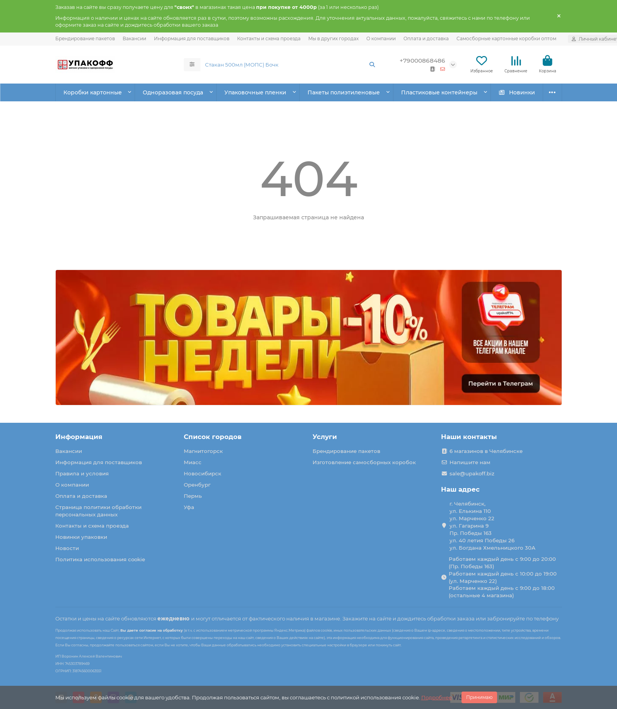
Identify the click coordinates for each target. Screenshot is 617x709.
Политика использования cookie (100, 559)
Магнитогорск (203, 451)
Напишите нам (470, 462)
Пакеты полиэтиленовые (344, 92)
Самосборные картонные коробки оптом (506, 38)
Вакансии (134, 38)
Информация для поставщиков (191, 38)
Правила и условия (82, 473)
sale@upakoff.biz (472, 473)
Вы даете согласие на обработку (151, 630)
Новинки (516, 92)
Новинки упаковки (81, 537)
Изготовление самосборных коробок (364, 462)
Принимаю (479, 697)
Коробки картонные (92, 92)
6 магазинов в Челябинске (486, 451)
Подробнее (436, 697)
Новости (67, 548)
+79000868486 (422, 60)
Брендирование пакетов (85, 38)
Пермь (193, 496)
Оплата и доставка (426, 38)
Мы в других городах (333, 38)
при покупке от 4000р (286, 7)
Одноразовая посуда (173, 92)
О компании (381, 38)
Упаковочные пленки (255, 92)
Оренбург (197, 485)
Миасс (193, 462)
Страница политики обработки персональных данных (98, 511)
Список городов (212, 437)
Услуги (325, 437)
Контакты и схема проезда (269, 38)
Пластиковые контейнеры (439, 92)
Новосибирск (202, 473)
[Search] (290, 64)
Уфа (189, 507)
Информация (79, 437)
